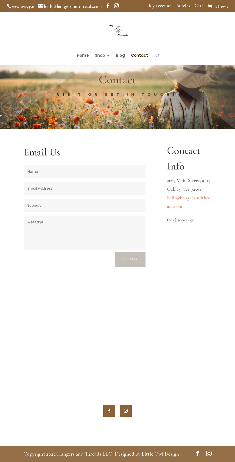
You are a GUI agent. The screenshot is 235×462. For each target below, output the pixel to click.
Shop (100, 56)
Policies (182, 5)
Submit (130, 259)
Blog (120, 56)
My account (160, 5)
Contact (139, 56)
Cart (199, 5)
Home (83, 56)
